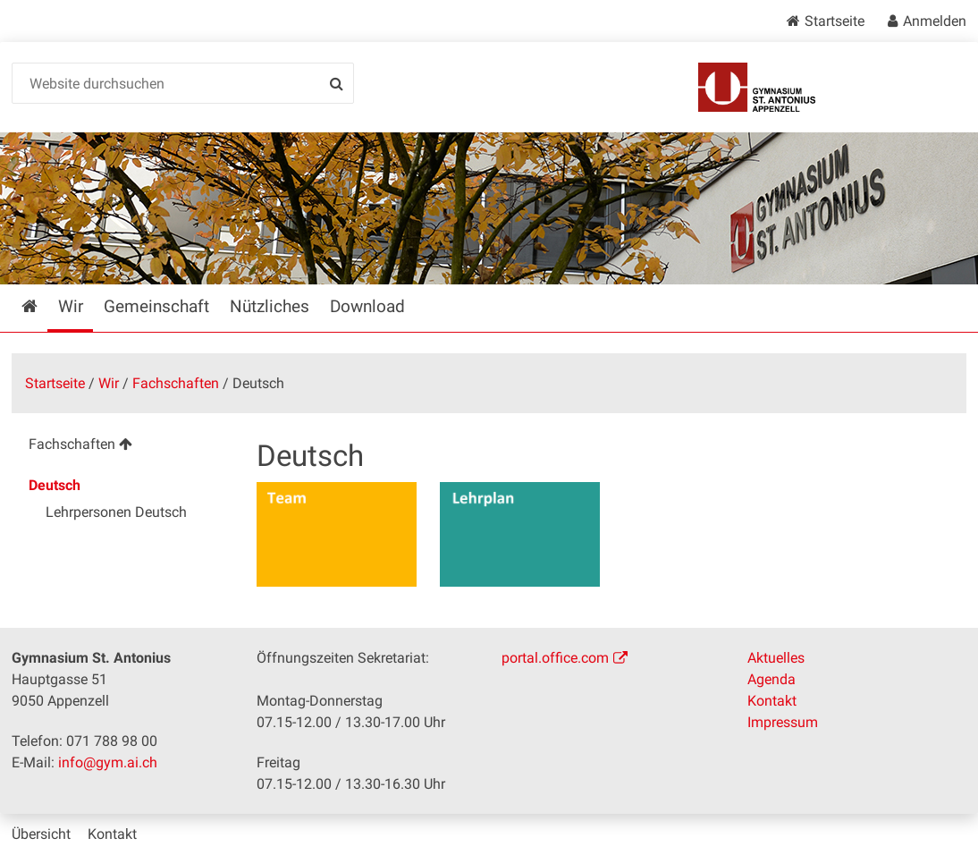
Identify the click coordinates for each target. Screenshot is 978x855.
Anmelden (934, 21)
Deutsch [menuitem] (54, 485)
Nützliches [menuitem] (269, 306)
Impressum (782, 722)
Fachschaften (175, 383)
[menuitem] (122, 447)
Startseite (834, 21)
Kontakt (772, 700)
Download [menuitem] (367, 306)
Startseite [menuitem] (42, 306)
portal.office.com (555, 657)
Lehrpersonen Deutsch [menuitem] (116, 512)
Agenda (771, 679)
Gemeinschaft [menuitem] (156, 306)
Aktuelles (776, 657)
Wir (108, 383)
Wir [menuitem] (70, 306)
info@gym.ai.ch (107, 762)
